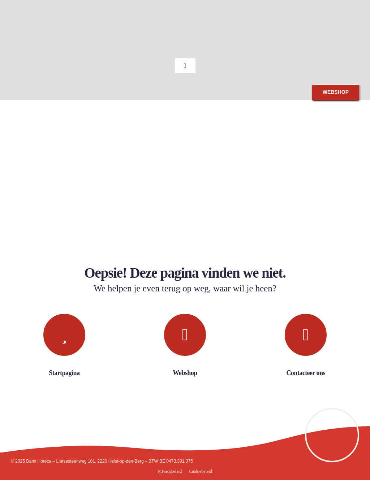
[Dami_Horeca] (34, 7)
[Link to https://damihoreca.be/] (64, 335)
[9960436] (332, 412)
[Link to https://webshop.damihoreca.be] (185, 335)
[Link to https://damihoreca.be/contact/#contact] (305, 335)
